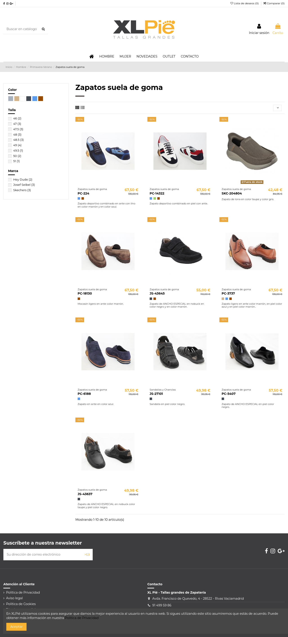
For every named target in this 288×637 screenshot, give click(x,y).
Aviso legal (14, 598)
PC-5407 (229, 394)
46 (17, 118)
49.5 (18, 150)
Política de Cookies (21, 604)
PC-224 (83, 193)
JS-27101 (156, 394)
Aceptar (16, 627)
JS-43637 (85, 494)
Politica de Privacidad (23, 592)
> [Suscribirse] (86, 554)
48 (17, 134)
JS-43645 (157, 293)
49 (17, 145)
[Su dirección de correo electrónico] (42, 554)
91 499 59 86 (161, 605)
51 (16, 161)
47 (17, 123)
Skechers (22, 190)
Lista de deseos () (244, 3)
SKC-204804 (232, 193)
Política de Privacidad (82, 618)
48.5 (18, 139)
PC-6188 (84, 394)
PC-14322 (157, 193)
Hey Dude (22, 179)
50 (17, 156)
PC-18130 (85, 293)
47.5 (18, 129)
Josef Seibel (24, 184)
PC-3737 (228, 293)
